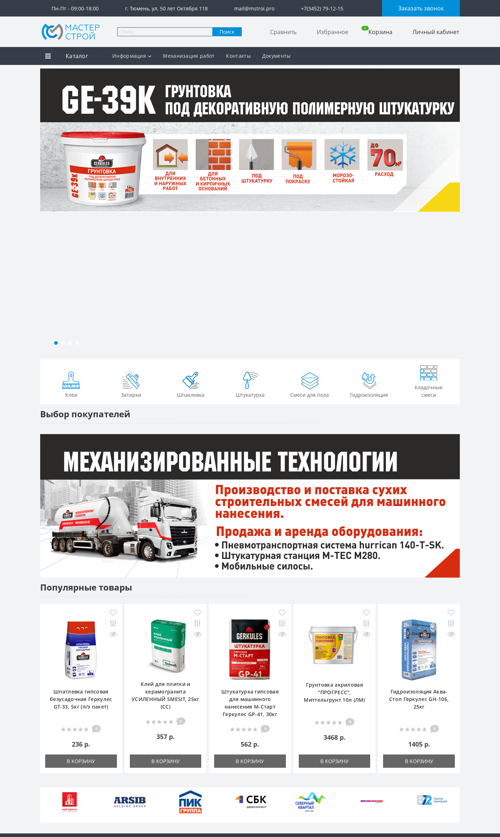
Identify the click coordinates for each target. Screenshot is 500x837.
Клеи (71, 384)
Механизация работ (188, 55)
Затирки (130, 384)
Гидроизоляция (369, 384)
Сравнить (283, 32)
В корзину (81, 761)
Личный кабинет (435, 32)
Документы (276, 55)
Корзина (377, 32)
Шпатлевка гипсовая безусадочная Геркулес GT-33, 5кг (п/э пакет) (81, 699)
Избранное (332, 32)
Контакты (238, 55)
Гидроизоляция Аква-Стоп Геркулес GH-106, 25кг (419, 699)
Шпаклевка (190, 384)
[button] (56, 343)
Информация (131, 55)
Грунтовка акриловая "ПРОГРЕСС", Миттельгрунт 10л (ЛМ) (334, 692)
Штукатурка (250, 384)
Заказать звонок (421, 8)
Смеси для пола (309, 384)
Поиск (227, 31)
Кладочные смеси (429, 380)
